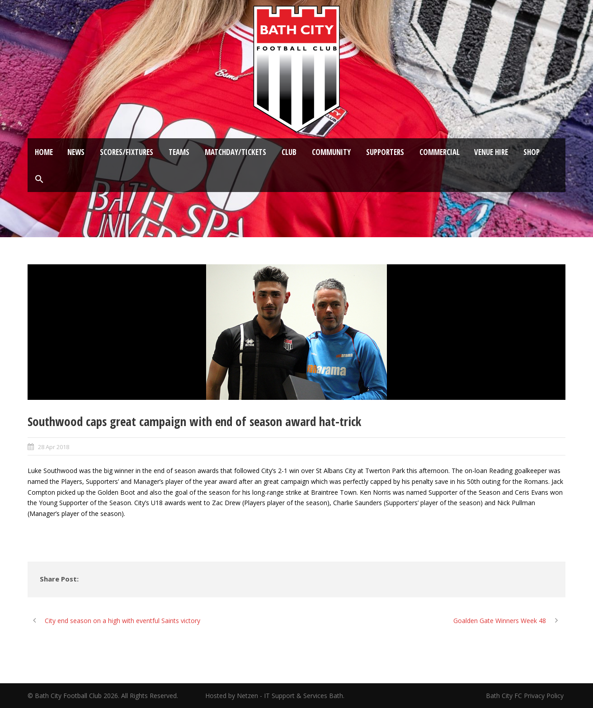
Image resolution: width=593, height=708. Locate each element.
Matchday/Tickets (235, 152)
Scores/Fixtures (126, 152)
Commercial (439, 152)
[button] (39, 179)
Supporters (385, 152)
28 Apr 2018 (53, 447)
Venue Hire (491, 152)
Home (44, 152)
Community (331, 152)
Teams (179, 152)
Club (289, 152)
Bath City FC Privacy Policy (525, 695)
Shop (531, 152)
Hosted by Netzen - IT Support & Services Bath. (274, 695)
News (76, 152)
